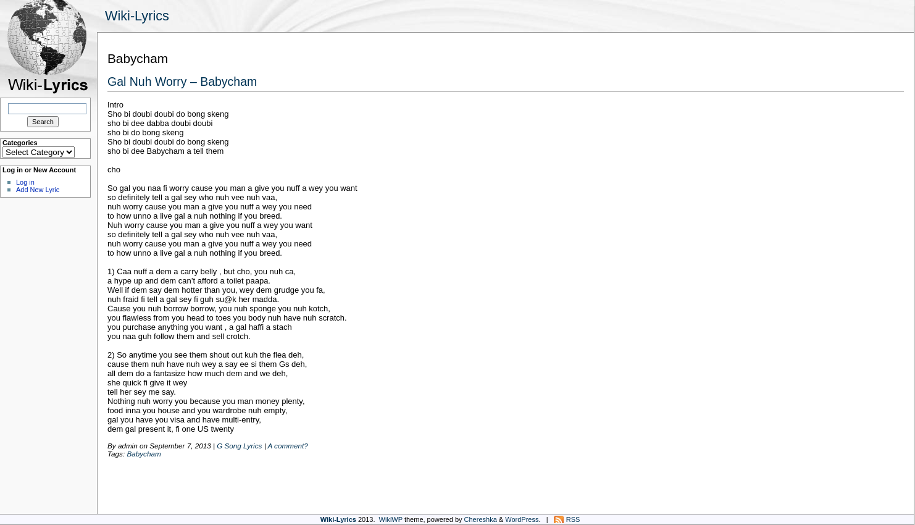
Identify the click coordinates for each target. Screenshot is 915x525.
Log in (25, 182)
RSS (573, 519)
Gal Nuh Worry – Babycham (182, 81)
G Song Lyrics (239, 446)
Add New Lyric (37, 189)
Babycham (144, 454)
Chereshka (480, 519)
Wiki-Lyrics (137, 15)
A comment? (287, 446)
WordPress (521, 519)
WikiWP (391, 519)
